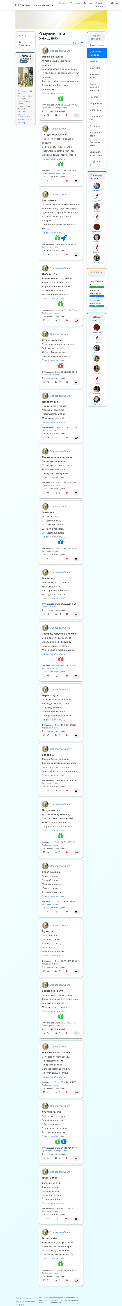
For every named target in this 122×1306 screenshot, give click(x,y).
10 (60, 790)
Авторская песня (94, 134)
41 (48, 911)
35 (48, 1280)
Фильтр (78, 43)
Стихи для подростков (95, 153)
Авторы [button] (88, 3)
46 (48, 437)
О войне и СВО (94, 118)
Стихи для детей (94, 144)
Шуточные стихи (49, 430)
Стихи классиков (101, 5)
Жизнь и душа (96, 45)
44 (48, 971)
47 (48, 735)
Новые (63, 3)
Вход (23, 35)
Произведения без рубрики (54, 107)
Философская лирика (51, 1025)
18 (60, 614)
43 (48, 180)
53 (48, 382)
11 (60, 675)
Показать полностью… (53, 93)
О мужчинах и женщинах (96, 53)
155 (96, 178)
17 (59, 911)
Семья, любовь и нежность (94, 87)
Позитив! (94, 97)
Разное (93, 61)
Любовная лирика (50, 247)
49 (48, 320)
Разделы (75, 3)
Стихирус (34, 5)
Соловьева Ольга (60, 50)
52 (48, 614)
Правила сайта (23, 1298)
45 (48, 115)
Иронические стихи (51, 375)
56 (48, 254)
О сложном (95, 110)
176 (30, 96)
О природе (95, 126)
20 (59, 382)
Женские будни (94, 76)
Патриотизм (95, 103)
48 (48, 492)
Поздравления (96, 163)
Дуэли (114, 3)
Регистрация (25, 44)
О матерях (94, 68)
